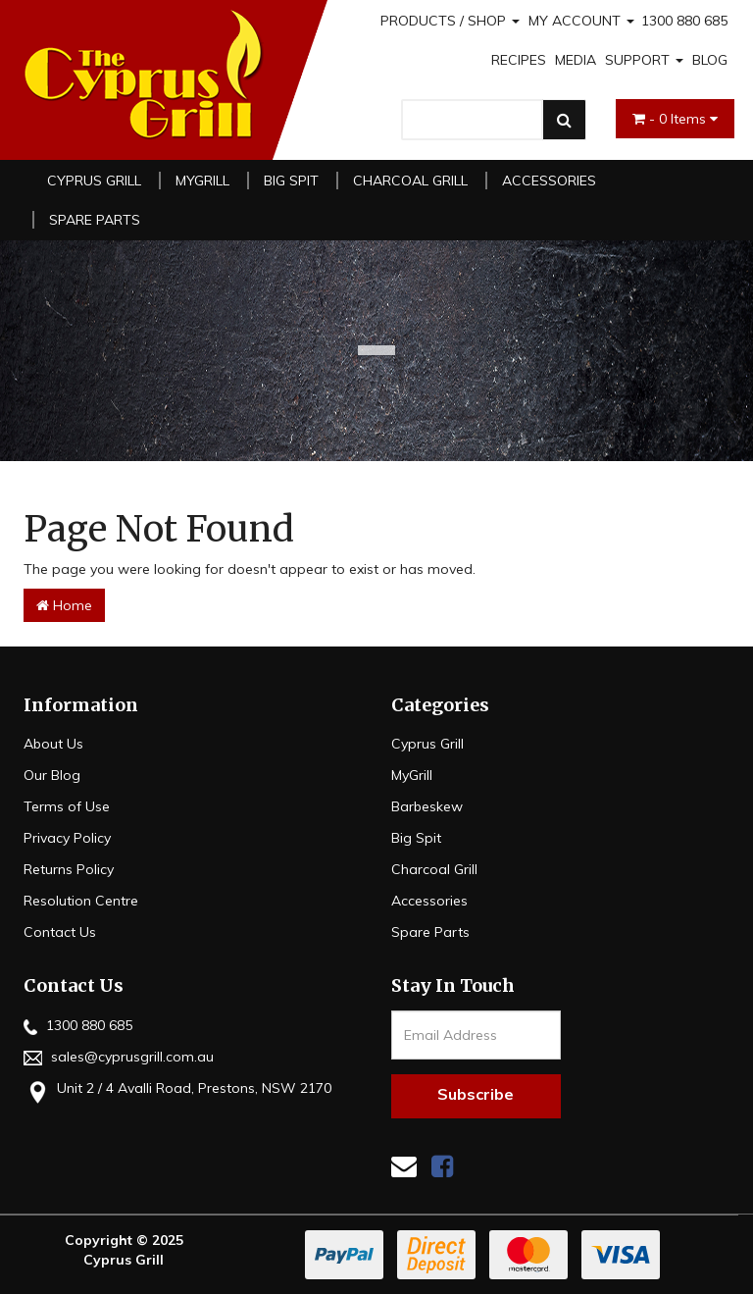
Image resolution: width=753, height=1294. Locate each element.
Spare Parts (94, 220)
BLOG (710, 60)
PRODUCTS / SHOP (450, 20)
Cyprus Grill (94, 180)
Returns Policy (69, 869)
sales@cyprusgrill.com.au (119, 1056)
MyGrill (202, 180)
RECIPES (518, 60)
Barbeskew (427, 806)
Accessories (549, 180)
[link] (442, 1166)
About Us (53, 743)
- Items (675, 119)
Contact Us (60, 932)
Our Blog (52, 775)
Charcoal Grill (410, 180)
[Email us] (404, 1166)
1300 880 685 (684, 20)
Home (64, 605)
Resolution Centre (81, 900)
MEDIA (575, 60)
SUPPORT (644, 60)
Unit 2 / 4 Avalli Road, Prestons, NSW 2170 (177, 1090)
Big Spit (291, 180)
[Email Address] (476, 1035)
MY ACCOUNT (581, 20)
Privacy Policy (67, 838)
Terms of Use (67, 806)
